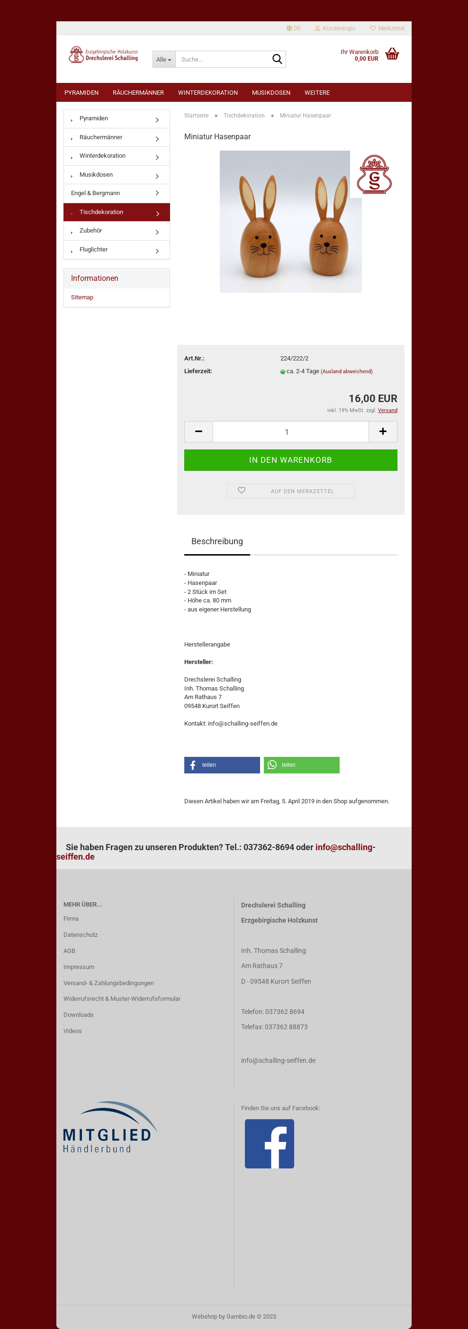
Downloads (78, 1014)
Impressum (78, 966)
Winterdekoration (208, 92)
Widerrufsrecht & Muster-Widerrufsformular (121, 998)
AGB (69, 950)
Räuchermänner (138, 92)
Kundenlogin (335, 28)
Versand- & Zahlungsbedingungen (108, 983)
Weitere (317, 92)
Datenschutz (80, 934)
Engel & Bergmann (95, 193)
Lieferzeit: (198, 371)
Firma (71, 918)
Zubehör (86, 230)
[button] (222, 765)
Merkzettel (387, 28)
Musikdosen (271, 92)
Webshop (204, 1316)
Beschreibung (217, 541)
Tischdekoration (97, 212)
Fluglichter (89, 249)
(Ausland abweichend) (347, 371)
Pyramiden (81, 92)
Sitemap (82, 297)
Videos (72, 1030)
